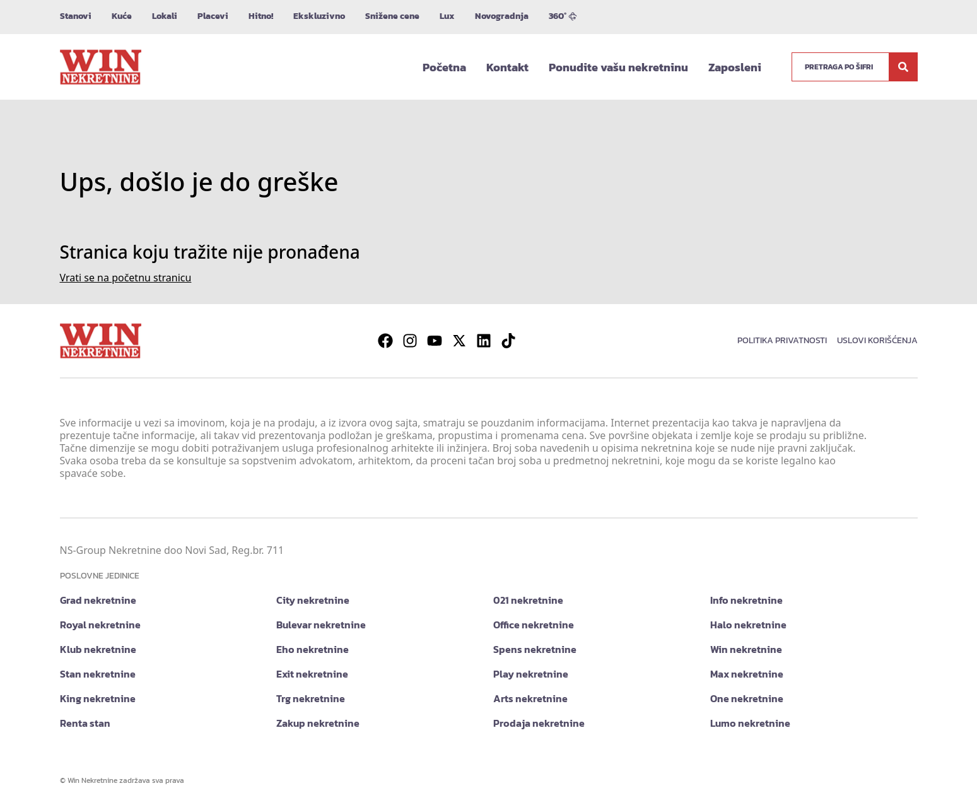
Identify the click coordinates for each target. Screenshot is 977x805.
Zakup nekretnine (318, 723)
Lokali (164, 16)
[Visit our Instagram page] (410, 340)
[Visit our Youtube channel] (434, 340)
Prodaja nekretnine (539, 723)
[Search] (903, 66)
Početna (444, 67)
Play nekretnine (530, 673)
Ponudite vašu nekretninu (618, 67)
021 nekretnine (528, 600)
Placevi (212, 16)
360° (563, 16)
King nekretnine (98, 698)
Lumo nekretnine (750, 723)
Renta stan (85, 723)
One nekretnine (746, 698)
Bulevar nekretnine (321, 624)
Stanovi (75, 16)
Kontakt (507, 67)
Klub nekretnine (98, 649)
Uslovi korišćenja (877, 340)
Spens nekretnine (534, 649)
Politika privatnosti (782, 340)
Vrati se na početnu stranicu (126, 278)
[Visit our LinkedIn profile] (483, 340)
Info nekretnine (746, 600)
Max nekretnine (746, 673)
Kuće (122, 16)
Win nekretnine (746, 649)
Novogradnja (502, 16)
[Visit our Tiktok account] (508, 340)
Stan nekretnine (98, 673)
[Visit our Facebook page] (385, 340)
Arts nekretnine (530, 698)
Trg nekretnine (310, 698)
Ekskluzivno (319, 16)
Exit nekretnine (312, 673)
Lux (447, 16)
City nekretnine (312, 600)
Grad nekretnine (98, 600)
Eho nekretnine (312, 649)
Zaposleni (734, 67)
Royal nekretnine (100, 624)
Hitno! (261, 16)
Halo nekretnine (748, 624)
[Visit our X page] (459, 340)
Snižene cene (392, 16)
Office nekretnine (533, 624)
